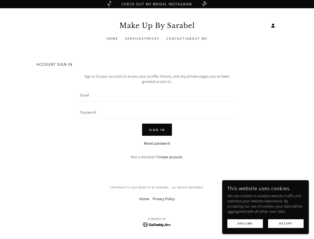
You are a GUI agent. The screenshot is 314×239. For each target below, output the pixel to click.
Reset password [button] (157, 143)
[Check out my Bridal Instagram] (157, 4)
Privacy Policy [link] (164, 198)
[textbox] (156, 95)
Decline (245, 223)
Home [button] (144, 198)
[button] (273, 25)
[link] (157, 26)
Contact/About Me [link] (186, 38)
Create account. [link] (170, 157)
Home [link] (112, 38)
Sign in (157, 130)
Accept (285, 223)
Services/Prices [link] (142, 38)
